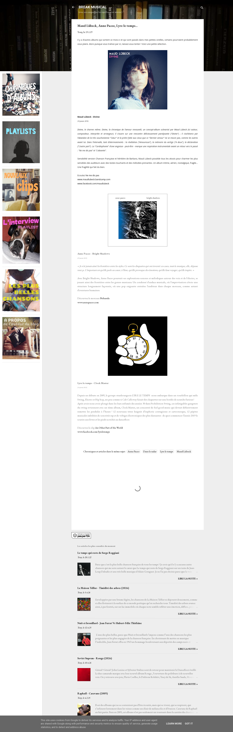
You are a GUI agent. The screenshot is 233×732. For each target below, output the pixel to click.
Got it (189, 723)
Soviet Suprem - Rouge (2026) (94, 658)
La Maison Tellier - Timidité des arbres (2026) (103, 588)
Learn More (174, 723)
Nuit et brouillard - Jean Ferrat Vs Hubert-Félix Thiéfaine (109, 623)
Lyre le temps (166, 451)
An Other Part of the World (109, 427)
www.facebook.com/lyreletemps (93, 431)
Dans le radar (149, 451)
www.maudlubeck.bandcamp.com (93, 179)
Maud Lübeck (184, 451)
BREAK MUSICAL (93, 7)
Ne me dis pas (92, 175)
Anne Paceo (134, 451)
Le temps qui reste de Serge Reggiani (98, 552)
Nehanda (105, 298)
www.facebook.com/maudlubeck (93, 183)
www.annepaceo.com (88, 302)
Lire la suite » (188, 578)
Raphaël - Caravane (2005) (92, 693)
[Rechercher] (202, 8)
